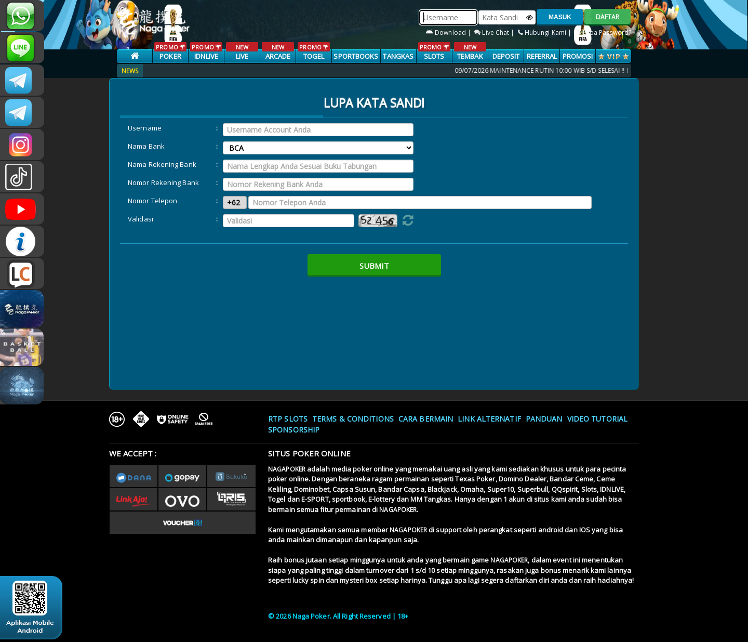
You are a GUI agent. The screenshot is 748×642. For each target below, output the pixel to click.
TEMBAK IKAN (470, 56)
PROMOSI (578, 56)
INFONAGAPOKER (22, 241)
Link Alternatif (489, 419)
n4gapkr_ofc (22, 144)
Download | (449, 32)
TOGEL (313, 51)
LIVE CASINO (242, 56)
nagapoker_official (22, 47)
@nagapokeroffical (22, 176)
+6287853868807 (22, 15)
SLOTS (434, 51)
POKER (170, 51)
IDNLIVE (206, 51)
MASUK (560, 17)
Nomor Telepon (152, 200)
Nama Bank (146, 146)
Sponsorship (293, 430)
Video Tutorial (597, 419)
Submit (374, 265)
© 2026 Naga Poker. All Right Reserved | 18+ (338, 616)
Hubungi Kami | (545, 32)
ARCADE (277, 51)
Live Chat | (495, 32)
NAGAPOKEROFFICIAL (22, 209)
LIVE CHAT (22, 273)
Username (145, 128)
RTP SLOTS (288, 419)
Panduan (544, 419)
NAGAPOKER (286, 469)
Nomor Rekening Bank (163, 182)
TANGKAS (398, 56)
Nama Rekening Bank (162, 164)
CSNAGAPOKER (22, 80)
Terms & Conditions (353, 419)
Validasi (140, 219)
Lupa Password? (603, 32)
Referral (542, 56)
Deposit (506, 56)
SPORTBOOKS (355, 56)
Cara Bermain (425, 419)
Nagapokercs (22, 112)
